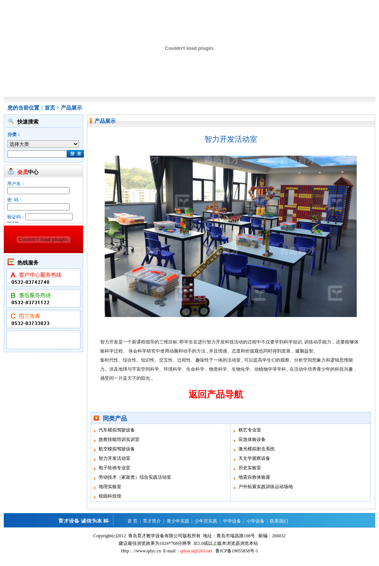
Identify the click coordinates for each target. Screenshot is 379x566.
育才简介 (152, 521)
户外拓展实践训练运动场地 (265, 486)
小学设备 (255, 521)
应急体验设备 (252, 439)
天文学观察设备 (254, 458)
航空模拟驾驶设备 (117, 449)
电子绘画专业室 (114, 467)
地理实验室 (110, 486)
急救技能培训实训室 (119, 439)
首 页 (132, 521)
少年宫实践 (206, 521)
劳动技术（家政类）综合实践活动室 (135, 477)
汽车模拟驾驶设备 (117, 430)
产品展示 (71, 108)
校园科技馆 (110, 496)
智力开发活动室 (114, 458)
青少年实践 (178, 521)
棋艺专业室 (249, 430)
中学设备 (232, 521)
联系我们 (279, 521)
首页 (50, 108)
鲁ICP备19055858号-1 (236, 551)
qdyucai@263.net (196, 551)
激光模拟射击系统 (256, 449)
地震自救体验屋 (254, 477)
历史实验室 (249, 467)
